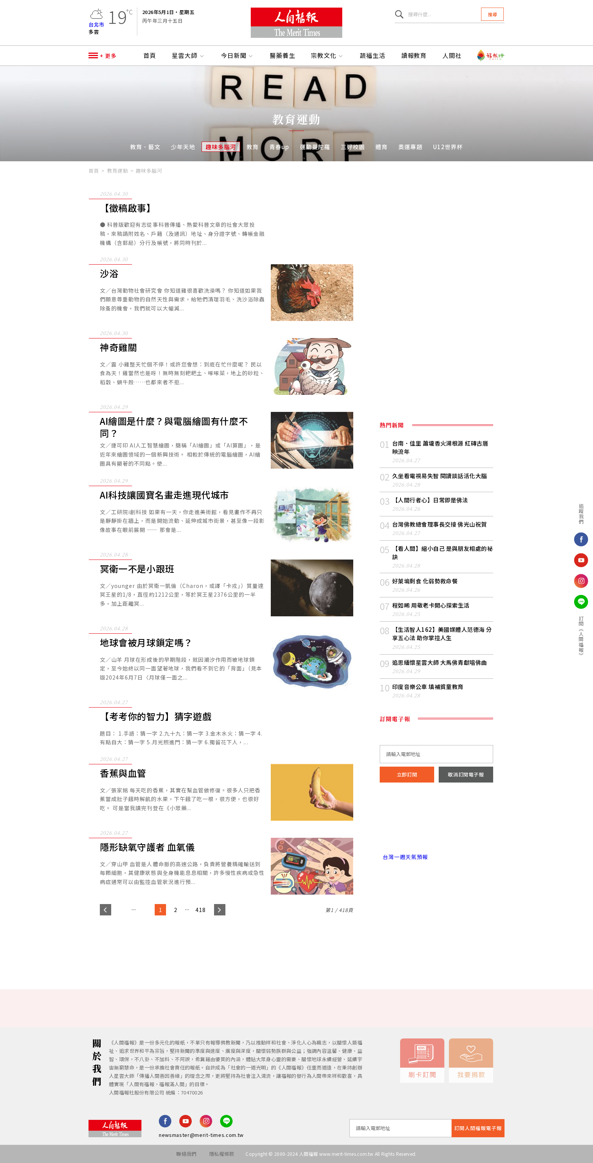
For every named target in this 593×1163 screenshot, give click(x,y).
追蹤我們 (531, 513)
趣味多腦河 (221, 147)
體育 (382, 147)
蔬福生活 (372, 55)
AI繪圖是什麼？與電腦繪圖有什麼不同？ (174, 427)
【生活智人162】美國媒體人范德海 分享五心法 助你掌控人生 (442, 633)
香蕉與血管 (123, 773)
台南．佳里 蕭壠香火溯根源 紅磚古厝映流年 (440, 447)
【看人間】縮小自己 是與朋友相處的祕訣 (442, 552)
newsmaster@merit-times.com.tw (201, 1134)
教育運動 (117, 170)
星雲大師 (188, 55)
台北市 (96, 24)
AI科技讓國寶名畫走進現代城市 (164, 495)
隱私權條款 (221, 1153)
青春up (279, 147)
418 (201, 910)
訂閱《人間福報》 (531, 637)
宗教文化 (327, 55)
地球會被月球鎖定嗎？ (146, 642)
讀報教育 (414, 55)
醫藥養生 (282, 55)
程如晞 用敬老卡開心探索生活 (431, 605)
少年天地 (183, 147)
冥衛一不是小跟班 (137, 569)
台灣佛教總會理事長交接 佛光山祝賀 (439, 524)
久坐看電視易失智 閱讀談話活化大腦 (439, 476)
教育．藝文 (145, 147)
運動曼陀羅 (315, 147)
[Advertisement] (296, 945)
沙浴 (109, 273)
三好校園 (353, 147)
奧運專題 (410, 147)
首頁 (149, 55)
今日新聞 (237, 55)
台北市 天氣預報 (436, 824)
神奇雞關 (118, 347)
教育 (253, 147)
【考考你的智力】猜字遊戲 (155, 716)
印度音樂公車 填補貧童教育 (428, 687)
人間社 (452, 55)
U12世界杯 (448, 147)
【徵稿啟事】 (128, 208)
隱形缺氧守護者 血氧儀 (147, 847)
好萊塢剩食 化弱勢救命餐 (425, 581)
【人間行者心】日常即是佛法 (430, 500)
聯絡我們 (186, 1153)
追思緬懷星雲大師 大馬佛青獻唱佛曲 (439, 662)
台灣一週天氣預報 (404, 857)
